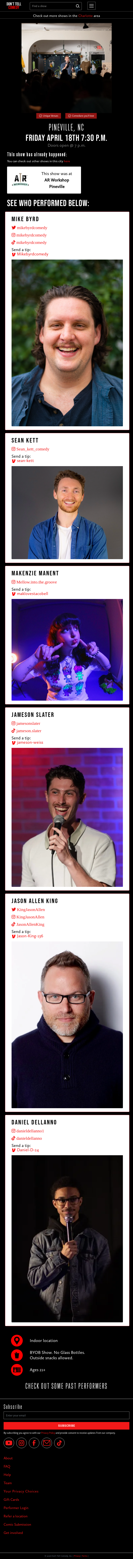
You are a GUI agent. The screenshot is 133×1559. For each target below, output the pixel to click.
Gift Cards (11, 1499)
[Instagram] (21, 1443)
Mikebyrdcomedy (30, 253)
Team (8, 1483)
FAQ (7, 1466)
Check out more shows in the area (66, 16)
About (8, 1458)
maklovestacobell (30, 593)
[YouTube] (9, 1443)
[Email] (47, 1443)
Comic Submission (17, 1524)
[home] (15, 5)
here (67, 161)
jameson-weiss (27, 742)
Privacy (77, 1556)
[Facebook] (34, 1443)
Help (7, 1474)
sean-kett (23, 460)
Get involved (13, 1533)
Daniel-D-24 (25, 1149)
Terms (84, 1556)
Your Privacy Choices (21, 1491)
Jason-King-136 (27, 935)
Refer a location (16, 1516)
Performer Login (16, 1508)
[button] (91, 6)
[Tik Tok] (59, 1443)
